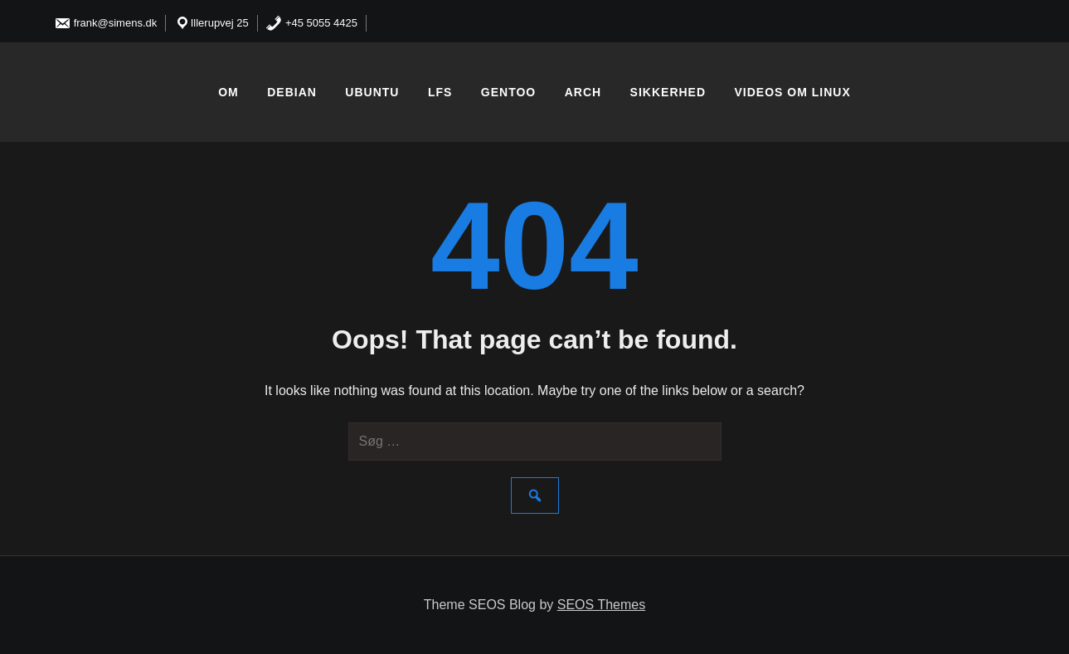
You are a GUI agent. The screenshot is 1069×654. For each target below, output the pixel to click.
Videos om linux (793, 92)
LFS (440, 92)
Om (228, 92)
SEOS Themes (601, 605)
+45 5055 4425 (311, 23)
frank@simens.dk (105, 23)
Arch (583, 92)
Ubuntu (372, 92)
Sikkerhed (668, 92)
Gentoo (508, 92)
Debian (292, 92)
